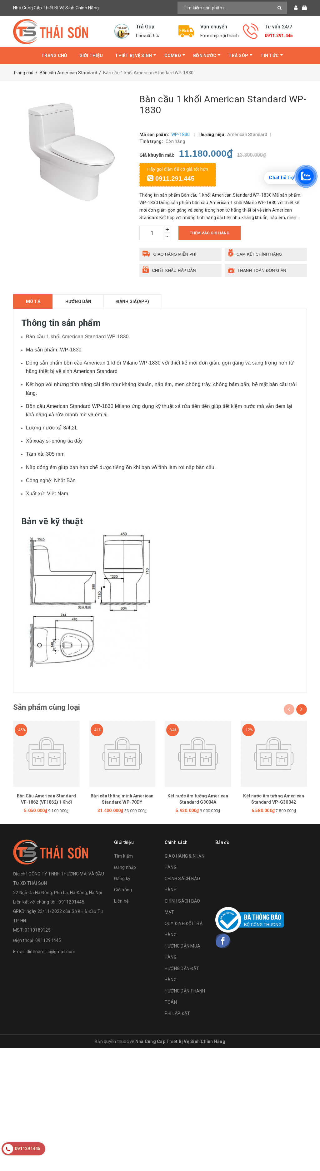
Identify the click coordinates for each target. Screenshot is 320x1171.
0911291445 (48, 940)
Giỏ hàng (123, 889)
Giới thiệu (91, 55)
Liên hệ (121, 901)
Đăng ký (122, 878)
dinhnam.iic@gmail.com (51, 951)
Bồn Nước (204, 55)
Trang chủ (54, 55)
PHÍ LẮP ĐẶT (177, 1013)
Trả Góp (238, 55)
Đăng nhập (125, 867)
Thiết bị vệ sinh (133, 55)
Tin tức (269, 55)
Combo (172, 55)
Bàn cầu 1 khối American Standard (66, 336)
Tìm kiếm (123, 856)
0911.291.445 (279, 35)
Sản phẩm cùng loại (46, 707)
